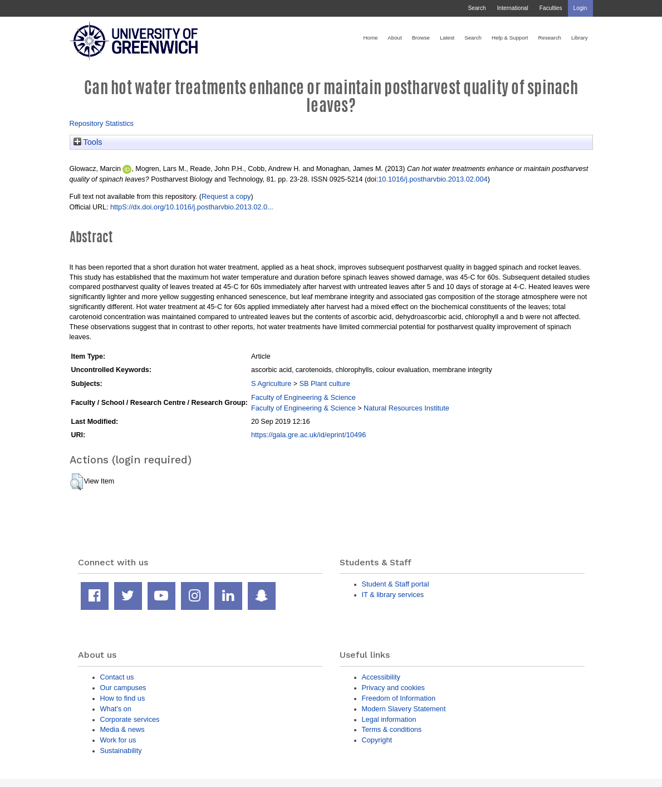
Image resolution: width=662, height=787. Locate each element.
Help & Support (510, 38)
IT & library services (393, 594)
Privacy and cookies (393, 687)
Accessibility (381, 677)
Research (549, 38)
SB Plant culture (325, 383)
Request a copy (226, 196)
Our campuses (123, 687)
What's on (115, 709)
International (512, 8)
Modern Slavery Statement (404, 709)
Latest (447, 38)
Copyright (377, 740)
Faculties (551, 8)
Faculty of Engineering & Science (303, 397)
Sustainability (121, 750)
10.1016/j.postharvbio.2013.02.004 (432, 179)
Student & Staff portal (395, 584)
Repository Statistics (102, 123)
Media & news (122, 729)
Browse (421, 38)
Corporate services (130, 719)
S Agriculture (271, 383)
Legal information (389, 719)
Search (477, 8)
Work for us (118, 740)
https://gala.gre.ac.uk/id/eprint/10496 (308, 435)
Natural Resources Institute (406, 408)
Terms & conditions (392, 729)
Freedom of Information (399, 698)
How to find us (122, 698)
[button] (76, 481)
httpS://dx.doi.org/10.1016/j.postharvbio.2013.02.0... (191, 207)
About (394, 38)
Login (580, 8)
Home (371, 38)
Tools (87, 142)
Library (579, 38)
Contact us (117, 677)
